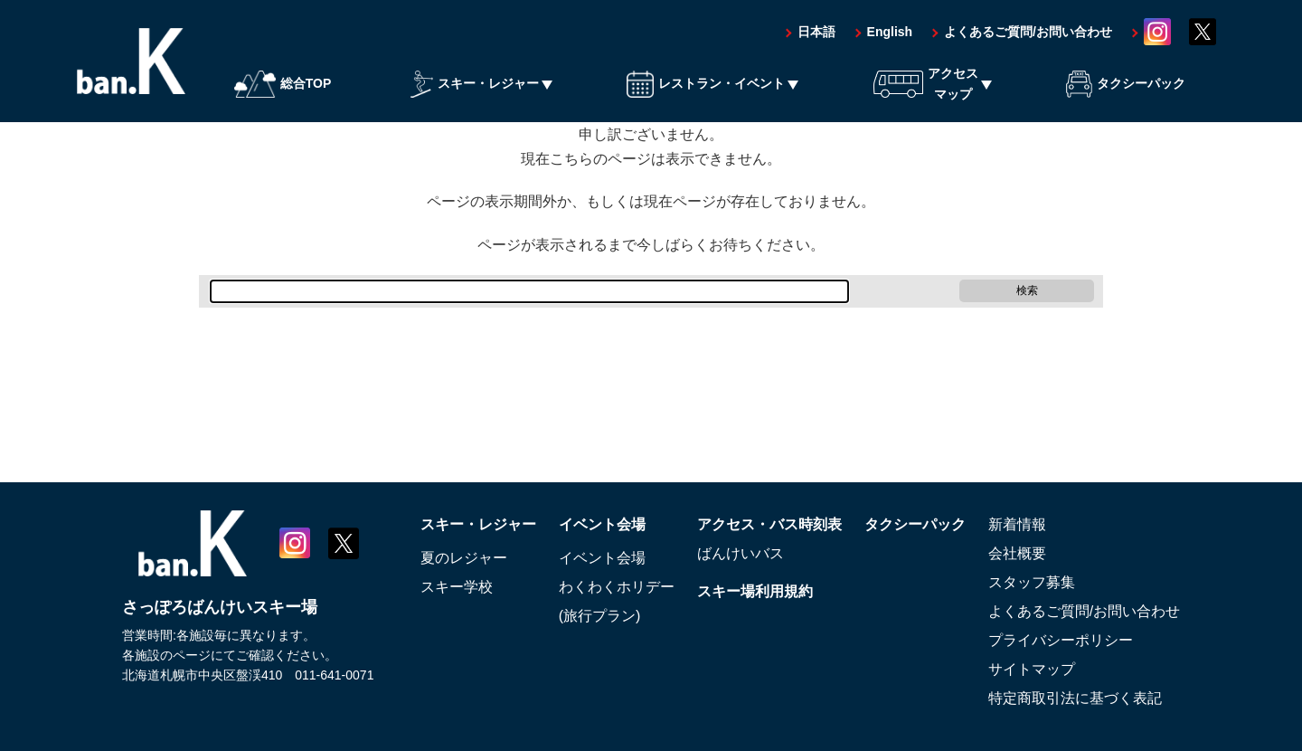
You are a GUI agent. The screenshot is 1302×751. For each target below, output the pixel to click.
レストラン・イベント (706, 84)
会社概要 (1017, 553)
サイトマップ (1031, 669)
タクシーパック (1125, 84)
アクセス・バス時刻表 (769, 524)
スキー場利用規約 (755, 591)
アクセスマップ (925, 83)
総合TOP (282, 84)
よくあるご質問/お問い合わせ (1028, 31)
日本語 (816, 31)
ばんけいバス (740, 553)
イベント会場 (602, 524)
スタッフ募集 (1031, 582)
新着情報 (1017, 524)
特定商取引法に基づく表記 (1075, 698)
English (890, 31)
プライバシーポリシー (1060, 640)
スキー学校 (456, 586)
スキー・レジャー (474, 84)
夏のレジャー (463, 558)
